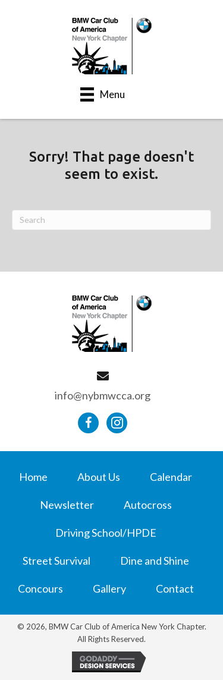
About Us (98, 476)
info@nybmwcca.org (102, 395)
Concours (40, 588)
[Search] (111, 220)
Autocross (148, 504)
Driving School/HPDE (105, 532)
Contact (175, 588)
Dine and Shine (154, 560)
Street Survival (56, 560)
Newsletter (67, 504)
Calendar (171, 476)
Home (33, 476)
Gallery (109, 588)
